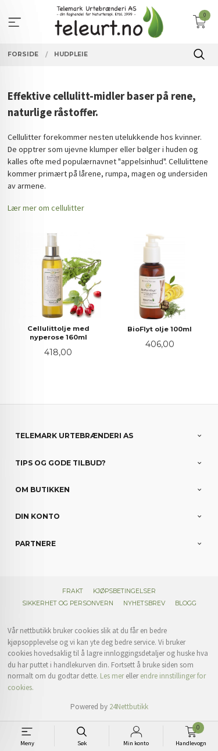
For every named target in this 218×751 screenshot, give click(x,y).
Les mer (112, 676)
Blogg (185, 603)
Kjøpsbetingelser (124, 591)
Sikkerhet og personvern (67, 603)
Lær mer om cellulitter (46, 208)
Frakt (72, 591)
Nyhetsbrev (144, 603)
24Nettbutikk (128, 707)
